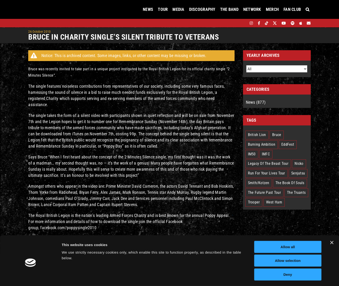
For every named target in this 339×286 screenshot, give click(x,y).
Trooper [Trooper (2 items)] (254, 202)
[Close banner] (331, 224)
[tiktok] (266, 23)
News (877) (256, 102)
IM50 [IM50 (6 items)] (252, 154)
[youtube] (284, 23)
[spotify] (293, 23)
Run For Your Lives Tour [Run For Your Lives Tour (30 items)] (266, 173)
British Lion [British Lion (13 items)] (257, 135)
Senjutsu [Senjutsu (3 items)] (298, 173)
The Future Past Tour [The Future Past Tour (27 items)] (264, 192)
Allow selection (287, 242)
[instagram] (251, 23)
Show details (247, 277)
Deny (287, 256)
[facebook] (259, 23)
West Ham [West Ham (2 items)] (274, 202)
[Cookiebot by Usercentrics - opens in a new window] (30, 276)
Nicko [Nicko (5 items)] (299, 163)
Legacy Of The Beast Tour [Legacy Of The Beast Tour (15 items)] (268, 163)
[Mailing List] (309, 23)
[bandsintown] (243, 23)
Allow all (288, 228)
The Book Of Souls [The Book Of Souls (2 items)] (289, 183)
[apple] (300, 23)
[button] (307, 9)
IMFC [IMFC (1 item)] (266, 154)
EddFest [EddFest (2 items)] (287, 144)
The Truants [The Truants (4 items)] (296, 192)
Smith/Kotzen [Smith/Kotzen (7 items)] (258, 183)
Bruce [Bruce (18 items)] (276, 135)
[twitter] (275, 23)
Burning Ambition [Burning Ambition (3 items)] (261, 144)
